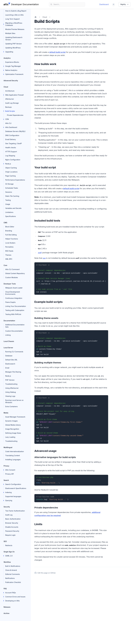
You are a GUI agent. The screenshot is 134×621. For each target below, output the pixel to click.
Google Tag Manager (13, 66)
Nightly (124, 4)
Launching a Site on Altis (14, 15)
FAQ (5, 589)
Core (5, 265)
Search (6, 480)
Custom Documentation (14, 331)
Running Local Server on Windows (14, 401)
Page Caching (10, 176)
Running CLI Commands (14, 352)
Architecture (9, 91)
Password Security (12, 531)
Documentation (9, 321)
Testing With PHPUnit (13, 314)
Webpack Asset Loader (13, 288)
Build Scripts (10, 111)
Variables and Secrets (13, 208)
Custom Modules (11, 277)
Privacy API (9, 474)
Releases (7, 607)
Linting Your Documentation (15, 306)
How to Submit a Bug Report (15, 11)
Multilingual (8, 447)
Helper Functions (11, 239)
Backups (8, 107)
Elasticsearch (10, 364)
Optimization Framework (14, 74)
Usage (7, 204)
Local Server (8, 348)
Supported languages (13, 496)
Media (6, 413)
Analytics (7, 58)
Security (7, 507)
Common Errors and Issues (15, 597)
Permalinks (9, 247)
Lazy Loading (10, 437)
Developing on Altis (12, 601)
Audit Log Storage (12, 103)
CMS (5, 223)
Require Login (10, 535)
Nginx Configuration (12, 160)
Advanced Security (11, 80)
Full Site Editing (11, 235)
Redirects (8, 545)
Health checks (10, 147)
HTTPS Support (11, 152)
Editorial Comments (12, 574)
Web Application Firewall (14, 95)
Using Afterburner (12, 388)
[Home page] (21, 4)
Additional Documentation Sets (15, 326)
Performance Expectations (15, 180)
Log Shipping (10, 156)
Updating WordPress (13, 48)
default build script (57, 52)
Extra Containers (11, 406)
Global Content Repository (15, 273)
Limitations (9, 212)
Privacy (6, 466)
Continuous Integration (13, 298)
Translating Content (12, 455)
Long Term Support (12, 19)
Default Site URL (11, 360)
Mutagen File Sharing (13, 372)
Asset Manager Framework (15, 417)
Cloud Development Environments (12, 293)
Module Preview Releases (14, 29)
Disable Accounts (11, 527)
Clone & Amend (11, 570)
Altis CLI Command (12, 269)
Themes (8, 255)
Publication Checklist (13, 582)
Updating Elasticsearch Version (13, 38)
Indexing (8, 492)
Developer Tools (10, 284)
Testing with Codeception (14, 310)
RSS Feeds (9, 251)
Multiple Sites (10, 33)
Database (8, 356)
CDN (7, 119)
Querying (8, 500)
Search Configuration (13, 484)
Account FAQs (10, 593)
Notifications (10, 578)
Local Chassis (9, 341)
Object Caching (11, 168)
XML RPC (8, 259)
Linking (8, 335)
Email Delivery (10, 139)
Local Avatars (10, 243)
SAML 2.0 (8, 556)
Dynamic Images (11, 421)
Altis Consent (10, 470)
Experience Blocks (12, 62)
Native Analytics (11, 70)
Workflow (7, 562)
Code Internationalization (14, 451)
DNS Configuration (12, 135)
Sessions (8, 192)
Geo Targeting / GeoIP (13, 143)
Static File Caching (12, 196)
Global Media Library (13, 425)
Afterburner (9, 99)
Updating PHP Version (13, 44)
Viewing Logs (10, 396)
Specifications (10, 216)
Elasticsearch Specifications (15, 488)
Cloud (6, 87)
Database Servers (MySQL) (15, 131)
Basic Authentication (13, 519)
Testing (8, 200)
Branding (8, 231)
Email (7, 368)
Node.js (8, 164)
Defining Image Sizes (13, 433)
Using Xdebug (10, 392)
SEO (5, 541)
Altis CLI (8, 123)
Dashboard (104, 4)
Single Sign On (9, 552)
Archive (6, 613)
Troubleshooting (11, 384)
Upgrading (9, 52)
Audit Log (8, 515)
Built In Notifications (12, 566)
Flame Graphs (10, 302)
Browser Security (11, 523)
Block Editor (9, 227)
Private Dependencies (15, 115)
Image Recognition (12, 429)
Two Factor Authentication (15, 511)
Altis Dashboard (11, 127)
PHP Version (10, 380)
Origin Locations (11, 172)
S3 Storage (9, 184)
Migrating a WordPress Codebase (13, 24)
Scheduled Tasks (11, 188)
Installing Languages (13, 459)
